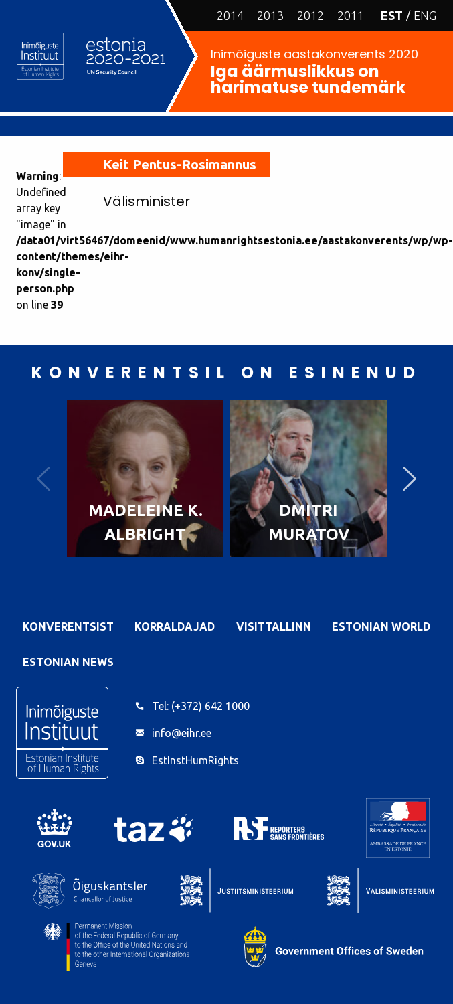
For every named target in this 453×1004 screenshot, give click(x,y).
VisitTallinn (273, 626)
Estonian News (68, 662)
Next (409, 478)
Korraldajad (174, 626)
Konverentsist (68, 626)
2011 (350, 15)
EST (392, 15)
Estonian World (381, 626)
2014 (230, 15)
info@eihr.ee (181, 733)
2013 (270, 15)
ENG (425, 15)
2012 (310, 15)
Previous (43, 478)
